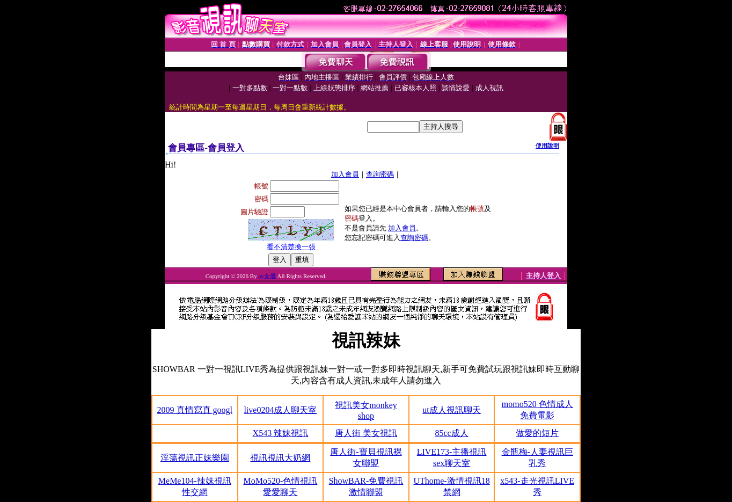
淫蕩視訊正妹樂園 (194, 457)
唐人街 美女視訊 (366, 433)
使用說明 (547, 145)
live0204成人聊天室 (280, 409)
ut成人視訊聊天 (451, 409)
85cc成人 (451, 433)
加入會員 (345, 174)
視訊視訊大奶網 (280, 457)
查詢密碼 (380, 174)
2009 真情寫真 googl (194, 409)
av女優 (267, 276)
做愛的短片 (537, 433)
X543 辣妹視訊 (281, 433)
